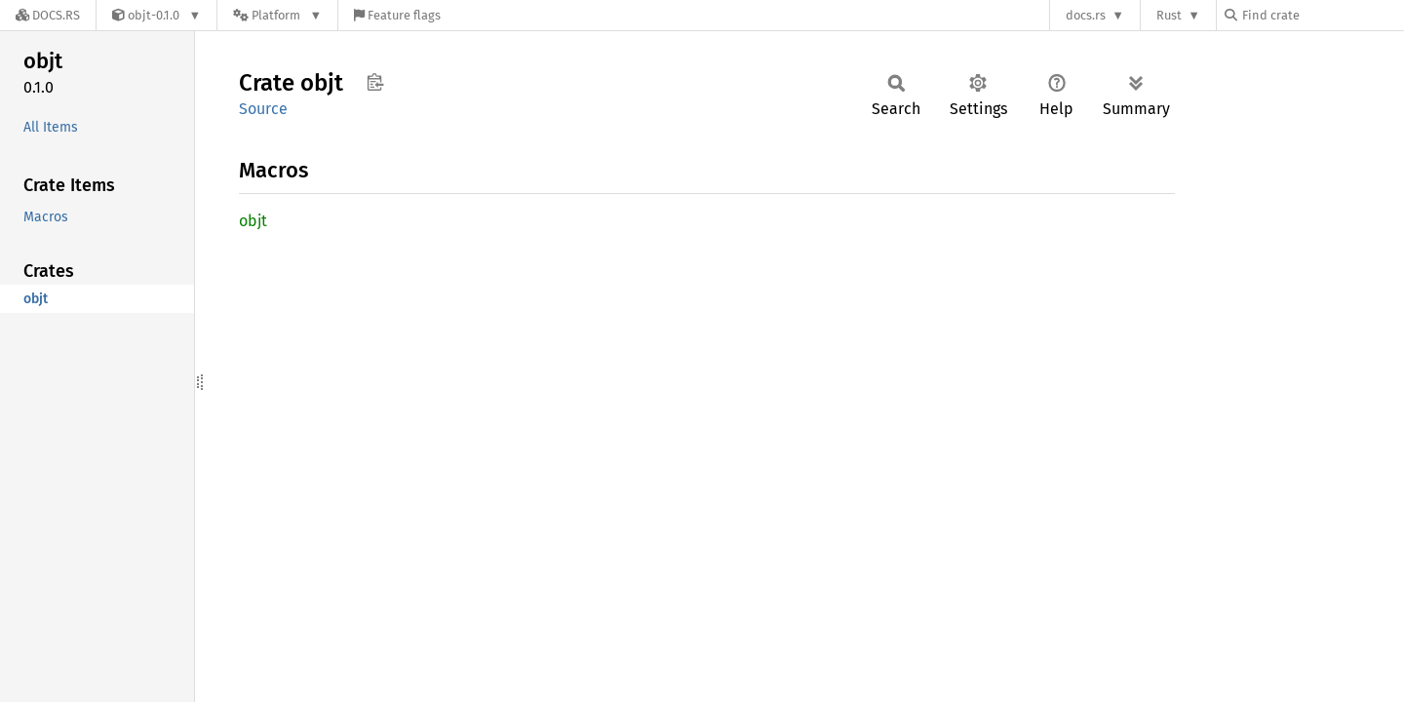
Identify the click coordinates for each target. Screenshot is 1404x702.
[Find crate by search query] (1322, 15)
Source (263, 108)
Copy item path (375, 81)
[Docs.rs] (48, 15)
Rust (1169, 15)
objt (253, 221)
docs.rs (1086, 15)
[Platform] (277, 15)
